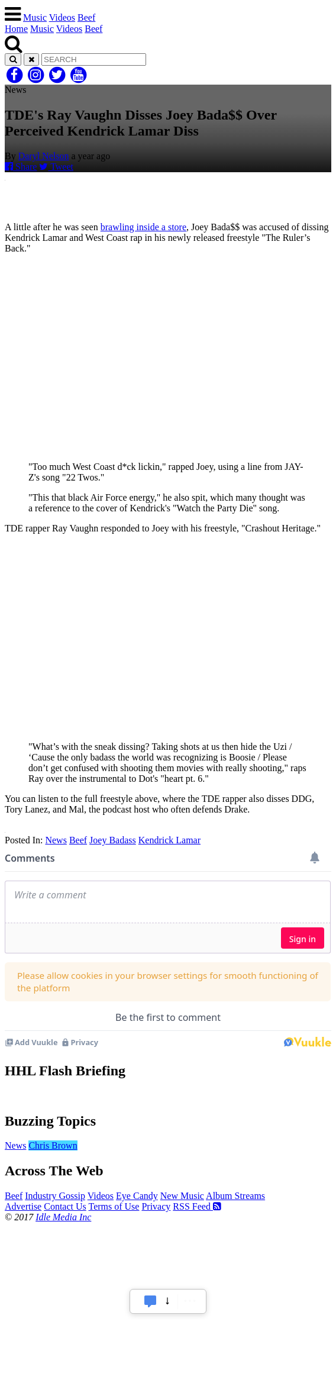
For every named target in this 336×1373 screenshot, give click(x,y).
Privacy (155, 1206)
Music (35, 17)
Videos (62, 17)
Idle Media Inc (63, 1217)
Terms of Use (113, 1206)
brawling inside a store (143, 227)
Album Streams (235, 1196)
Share (21, 167)
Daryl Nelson (43, 156)
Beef (86, 17)
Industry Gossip (55, 1196)
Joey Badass (112, 840)
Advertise (23, 1206)
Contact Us (65, 1206)
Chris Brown (52, 1145)
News (55, 840)
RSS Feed (197, 1206)
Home (16, 29)
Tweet (56, 167)
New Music (182, 1196)
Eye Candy (137, 1196)
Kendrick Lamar (169, 840)
